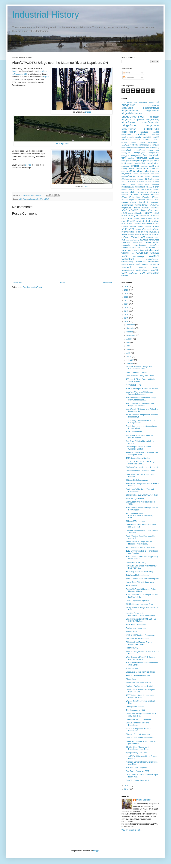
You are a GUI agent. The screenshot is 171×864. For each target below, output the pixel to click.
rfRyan (131, 200)
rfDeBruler (149, 179)
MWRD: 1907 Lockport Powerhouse (140, 635)
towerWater (126, 248)
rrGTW (46, 199)
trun (157, 248)
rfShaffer (141, 200)
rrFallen (149, 218)
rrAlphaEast (154, 205)
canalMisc (126, 139)
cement (133, 145)
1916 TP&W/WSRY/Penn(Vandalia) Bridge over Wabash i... (140, 404)
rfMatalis (125, 195)
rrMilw (149, 223)
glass (123, 160)
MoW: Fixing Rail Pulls (135, 498)
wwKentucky (147, 264)
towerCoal (126, 243)
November (130, 328)
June (128, 346)
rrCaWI (124, 216)
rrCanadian (138, 213)
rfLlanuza (154, 192)
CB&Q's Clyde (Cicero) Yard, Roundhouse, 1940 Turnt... (138, 748)
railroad (139, 171)
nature (131, 169)
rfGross (140, 184)
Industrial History (45, 14)
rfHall (147, 184)
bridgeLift (154, 117)
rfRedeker (146, 197)
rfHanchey (155, 184)
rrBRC (156, 210)
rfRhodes (155, 197)
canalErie (141, 134)
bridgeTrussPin (129, 132)
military (124, 169)
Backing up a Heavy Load (136, 628)
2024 (126, 294)
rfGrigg (133, 184)
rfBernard (131, 176)
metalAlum (125, 166)
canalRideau (155, 140)
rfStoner (125, 202)
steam (156, 237)
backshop (143, 102)
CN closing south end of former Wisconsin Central (138, 448)
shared (88, 112)
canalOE (137, 140)
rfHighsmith (126, 187)
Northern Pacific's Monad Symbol (139, 686)
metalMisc (144, 166)
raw (153, 171)
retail (135, 174)
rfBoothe (140, 176)
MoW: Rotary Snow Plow (136, 625)
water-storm (139, 250)
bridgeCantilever (151, 108)
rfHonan (156, 187)
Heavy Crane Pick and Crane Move (140, 582)
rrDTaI (41, 199)
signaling (149, 237)
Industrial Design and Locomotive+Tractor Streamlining (140, 614)
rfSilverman (150, 200)
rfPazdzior (145, 195)
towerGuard (138, 243)
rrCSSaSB (155, 216)
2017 (126, 318)
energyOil (125, 155)
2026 (126, 286)
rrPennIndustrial (128, 232)
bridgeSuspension (150, 122)
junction (146, 161)
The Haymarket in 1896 (135, 710)
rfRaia (138, 197)
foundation (131, 158)
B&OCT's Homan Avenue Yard (138, 676)
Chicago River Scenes (135, 707)
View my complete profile (131, 830)
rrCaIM (130, 213)
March (129, 356)
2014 (126, 789)
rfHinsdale (140, 187)
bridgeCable (127, 108)
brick (157, 102)
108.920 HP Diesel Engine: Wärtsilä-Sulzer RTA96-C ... (140, 380)
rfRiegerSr (125, 200)
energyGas (126, 153)
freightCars (141, 158)
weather (125, 253)
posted (85, 186)
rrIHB (132, 221)
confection (126, 148)
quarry (124, 171)
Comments (128, 77)
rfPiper (124, 197)
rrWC (143, 237)
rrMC (144, 224)
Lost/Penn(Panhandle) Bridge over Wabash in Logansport (140, 393)
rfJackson (140, 189)
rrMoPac (133, 226)
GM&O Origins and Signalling (138, 600)
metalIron (135, 166)
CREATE (148, 148)
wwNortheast (128, 270)
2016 (126, 322)
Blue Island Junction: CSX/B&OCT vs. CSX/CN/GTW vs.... (141, 620)
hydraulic (139, 161)
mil (158, 166)
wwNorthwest (142, 270)
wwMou (156, 268)
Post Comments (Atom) (32, 287)
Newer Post (17, 283)
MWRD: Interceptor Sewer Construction (142, 389)
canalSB (124, 142)
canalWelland (153, 142)
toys (143, 248)
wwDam (154, 256)
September (131, 335)
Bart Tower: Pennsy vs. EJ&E (137, 771)
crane (141, 147)
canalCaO (144, 132)
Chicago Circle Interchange (137, 480)
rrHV (123, 221)
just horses (154, 161)
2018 (126, 315)
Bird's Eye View (62, 143)
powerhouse (142, 168)
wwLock (127, 267)
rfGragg (156, 182)
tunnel (124, 250)
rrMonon (125, 226)
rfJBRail (148, 189)
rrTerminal (144, 235)
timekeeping (134, 240)
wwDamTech (141, 262)
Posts (126, 73)
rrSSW (137, 235)
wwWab (125, 276)
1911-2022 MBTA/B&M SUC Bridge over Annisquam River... (142, 453)
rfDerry (157, 179)
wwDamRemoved (152, 259)
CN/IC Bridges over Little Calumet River (142, 495)
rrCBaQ (131, 215)
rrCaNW (148, 213)
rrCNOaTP (146, 216)
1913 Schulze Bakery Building (138, 458)
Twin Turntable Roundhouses (137, 575)
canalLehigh (147, 137)
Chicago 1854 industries (135, 521)
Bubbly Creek (131, 632)
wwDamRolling (127, 262)
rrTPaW (151, 235)
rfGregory (125, 184)
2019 (126, 311)
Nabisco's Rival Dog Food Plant (138, 719)
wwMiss (142, 267)
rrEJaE (136, 218)
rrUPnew (125, 237)
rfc (158, 176)
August (129, 339)
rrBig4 (143, 210)
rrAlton (137, 207)
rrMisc (156, 223)
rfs (136, 200)
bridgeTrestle (153, 125)
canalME (156, 137)
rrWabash (134, 237)
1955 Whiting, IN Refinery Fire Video (140, 547)
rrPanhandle (147, 229)
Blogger (96, 851)
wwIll (138, 264)
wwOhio (155, 270)
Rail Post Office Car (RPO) (136, 767)
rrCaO (156, 213)
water (131, 250)
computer (155, 145)
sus (127, 240)
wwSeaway (133, 273)
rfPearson (155, 195)
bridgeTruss (23, 199)
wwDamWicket (153, 262)
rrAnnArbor (155, 208)
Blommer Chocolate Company (138, 734)
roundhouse (127, 205)
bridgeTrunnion (129, 129)
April (128, 353)
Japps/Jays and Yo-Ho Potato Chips (140, 672)
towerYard (136, 248)
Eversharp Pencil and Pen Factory (139, 572)
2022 (126, 300)
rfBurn (154, 176)
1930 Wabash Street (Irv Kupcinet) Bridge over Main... (140, 696)
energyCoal (126, 150)
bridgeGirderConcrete (132, 113)
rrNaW (140, 226)
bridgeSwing (129, 125)
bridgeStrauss (128, 122)
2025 (126, 290)
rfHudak (131, 189)
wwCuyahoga (138, 256)
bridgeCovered (152, 110)
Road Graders (131, 586)
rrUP (157, 235)
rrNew (156, 226)
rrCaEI (124, 213)
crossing (155, 148)
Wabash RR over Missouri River (139, 682)
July (128, 342)
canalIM (138, 137)
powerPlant (154, 169)
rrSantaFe (154, 232)
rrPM (138, 232)
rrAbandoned (33, 199)
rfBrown (147, 176)
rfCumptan (140, 179)
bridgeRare (139, 119)
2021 (126, 304)
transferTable (150, 248)
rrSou (124, 234)
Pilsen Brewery (132, 648)
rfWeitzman (155, 202)
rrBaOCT (133, 210)
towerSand (154, 245)
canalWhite (125, 145)
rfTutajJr (133, 202)
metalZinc (152, 166)
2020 (126, 308)
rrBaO (124, 210)
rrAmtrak (145, 208)
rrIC (127, 221)
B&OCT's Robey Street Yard (137, 780)
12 (124, 102)
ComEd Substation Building (137, 372)
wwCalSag (154, 253)
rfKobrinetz (125, 192)
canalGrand (155, 134)
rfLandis (140, 192)
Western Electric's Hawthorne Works (140, 471)
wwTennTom (153, 273)
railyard (147, 171)
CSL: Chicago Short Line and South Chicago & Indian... (140, 421)
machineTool (140, 163)
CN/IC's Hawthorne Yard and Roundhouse (137, 724)
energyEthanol (153, 150)
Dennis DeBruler (143, 800)
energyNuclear (153, 153)
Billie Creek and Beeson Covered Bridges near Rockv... (139, 643)
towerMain (126, 245)
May (128, 349)
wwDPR (125, 264)
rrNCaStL (148, 226)
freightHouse (154, 158)
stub (123, 240)
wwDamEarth (128, 259)
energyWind (136, 155)
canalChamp (126, 134)
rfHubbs (124, 189)
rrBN (150, 210)
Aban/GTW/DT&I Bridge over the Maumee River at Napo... (139, 543)
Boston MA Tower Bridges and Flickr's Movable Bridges (141, 590)
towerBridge (154, 240)
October (129, 332)
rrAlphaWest (126, 208)
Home (62, 283)
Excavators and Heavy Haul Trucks (140, 376)
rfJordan (156, 189)
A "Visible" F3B (132, 668)
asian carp (132, 102)
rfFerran (148, 182)
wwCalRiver (142, 253)
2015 (126, 786)
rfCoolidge (132, 179)
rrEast (129, 218)
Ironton (15, 71)
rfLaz (146, 192)
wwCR (125, 256)
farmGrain (154, 155)
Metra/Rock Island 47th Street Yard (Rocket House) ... (140, 436)
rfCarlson (125, 179)
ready (156, 171)
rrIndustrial (141, 221)
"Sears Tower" (131, 679)
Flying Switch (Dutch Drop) (136, 753)
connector (133, 148)
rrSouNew (131, 235)
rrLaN (124, 224)
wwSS (142, 273)
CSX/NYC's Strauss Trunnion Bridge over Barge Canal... (140, 463)
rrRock (144, 232)
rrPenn (156, 229)
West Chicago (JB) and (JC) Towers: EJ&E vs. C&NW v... (140, 658)
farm (145, 155)
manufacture (153, 163)
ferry (124, 158)
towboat (144, 240)
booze (151, 102)
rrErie (143, 218)
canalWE (142, 142)
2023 (126, 297)
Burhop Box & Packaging (136, 562)
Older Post (107, 283)
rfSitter (157, 200)
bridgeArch (128, 105)
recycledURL (127, 174)
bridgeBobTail (153, 105)
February (130, 360)
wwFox (132, 264)
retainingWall (144, 174)
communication (144, 145)
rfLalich (133, 192)
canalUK (133, 142)
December (130, 325)
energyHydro (139, 153)
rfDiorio (124, 182)
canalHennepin (128, 137)
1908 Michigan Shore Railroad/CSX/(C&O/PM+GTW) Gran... (139, 515)
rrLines (129, 224)
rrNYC (132, 229)
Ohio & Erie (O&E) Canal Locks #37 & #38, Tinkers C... (141, 715)
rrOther (138, 229)
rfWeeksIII (143, 202)
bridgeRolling (152, 119)
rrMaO (138, 224)
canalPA (146, 140)
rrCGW (139, 216)
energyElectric (139, 150)
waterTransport (152, 250)
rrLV (134, 224)
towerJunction (152, 242)
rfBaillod (124, 176)
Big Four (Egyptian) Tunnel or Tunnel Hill (142, 467)
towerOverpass (140, 245)
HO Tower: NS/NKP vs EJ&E (137, 639)
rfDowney (131, 182)
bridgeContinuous (130, 110)
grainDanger (130, 160)
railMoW (131, 171)
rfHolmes (149, 187)
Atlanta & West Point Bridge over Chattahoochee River (139, 368)
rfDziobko (140, 182)
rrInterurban (153, 221)
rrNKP (124, 229)
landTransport (127, 163)
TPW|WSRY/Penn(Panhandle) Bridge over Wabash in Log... (141, 399)
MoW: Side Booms (133, 385)
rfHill (133, 187)
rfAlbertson (155, 174)
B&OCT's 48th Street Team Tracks (139, 738)
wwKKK (156, 264)
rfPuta (131, 197)
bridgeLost (127, 119)
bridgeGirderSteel (133, 116)
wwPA (124, 273)
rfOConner (134, 195)
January (129, 363)
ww (133, 253)
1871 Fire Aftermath (134, 432)
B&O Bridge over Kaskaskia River (139, 604)
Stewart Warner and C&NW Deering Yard (142, 579)
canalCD (156, 132)
